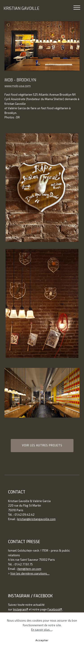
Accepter (42, 640)
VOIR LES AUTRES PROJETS (42, 445)
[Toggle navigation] (76, 7)
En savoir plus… (41, 629)
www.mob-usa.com (17, 86)
